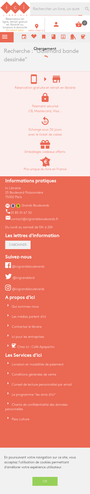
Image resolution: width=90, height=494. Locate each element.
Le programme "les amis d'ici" (34, 394)
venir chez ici (36, 29)
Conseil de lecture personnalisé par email (42, 384)
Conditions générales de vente (34, 374)
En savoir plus (14, 25)
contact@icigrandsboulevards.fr (31, 219)
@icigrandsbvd (20, 277)
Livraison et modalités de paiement (38, 364)
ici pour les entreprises (28, 336)
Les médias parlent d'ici (29, 316)
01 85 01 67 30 (18, 212)
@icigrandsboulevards (24, 266)
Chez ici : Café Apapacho (36, 346)
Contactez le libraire (27, 326)
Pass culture (20, 419)
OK (45, 481)
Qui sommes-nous (25, 306)
